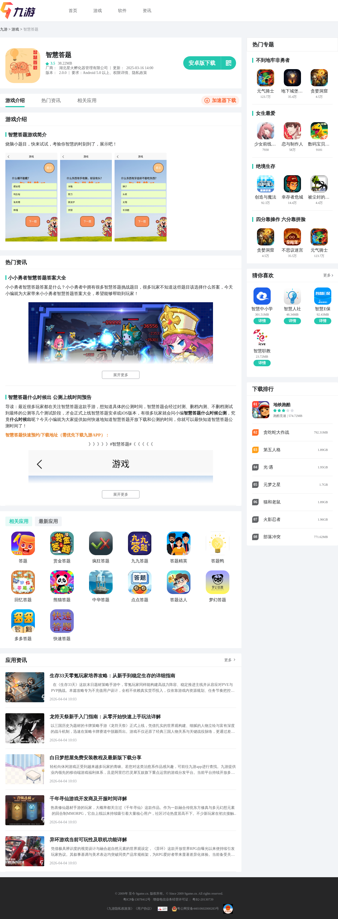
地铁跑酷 (282, 404)
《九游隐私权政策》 (119, 908)
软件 (122, 10)
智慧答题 (30, 29)
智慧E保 (322, 309)
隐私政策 (139, 73)
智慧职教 (262, 351)
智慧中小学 (262, 309)
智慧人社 (292, 309)
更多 (228, 660)
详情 (262, 321)
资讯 (147, 10)
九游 (4, 29)
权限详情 (120, 73)
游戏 (97, 10)
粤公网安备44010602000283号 (195, 908)
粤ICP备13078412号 (137, 899)
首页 (73, 10)
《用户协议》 (143, 908)
